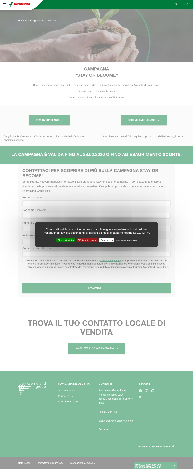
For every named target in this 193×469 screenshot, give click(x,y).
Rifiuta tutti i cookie (87, 240)
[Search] (175, 4)
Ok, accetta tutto (66, 240)
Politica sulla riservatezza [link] (126, 240)
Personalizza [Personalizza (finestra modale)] (107, 240)
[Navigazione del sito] (4, 4)
